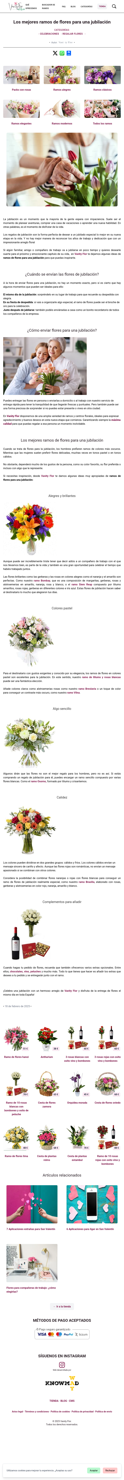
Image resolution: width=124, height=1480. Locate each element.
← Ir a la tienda (62, 1306)
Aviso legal (17, 1411)
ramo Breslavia (86, 688)
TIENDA (53, 1400)
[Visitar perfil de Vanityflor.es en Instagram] (62, 1365)
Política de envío (103, 1411)
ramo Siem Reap (82, 584)
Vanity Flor (80, 253)
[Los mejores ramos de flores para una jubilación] (55, 53)
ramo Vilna (73, 692)
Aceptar (94, 1470)
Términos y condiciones (37, 1411)
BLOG (64, 1400)
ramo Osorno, (38, 781)
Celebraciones (50, 34)
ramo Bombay (42, 580)
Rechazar (110, 1470)
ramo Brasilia (86, 882)
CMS (71, 1400)
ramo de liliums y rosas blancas (101, 677)
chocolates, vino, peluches (25, 971)
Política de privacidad (82, 1411)
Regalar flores (72, 34)
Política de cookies (60, 1411)
